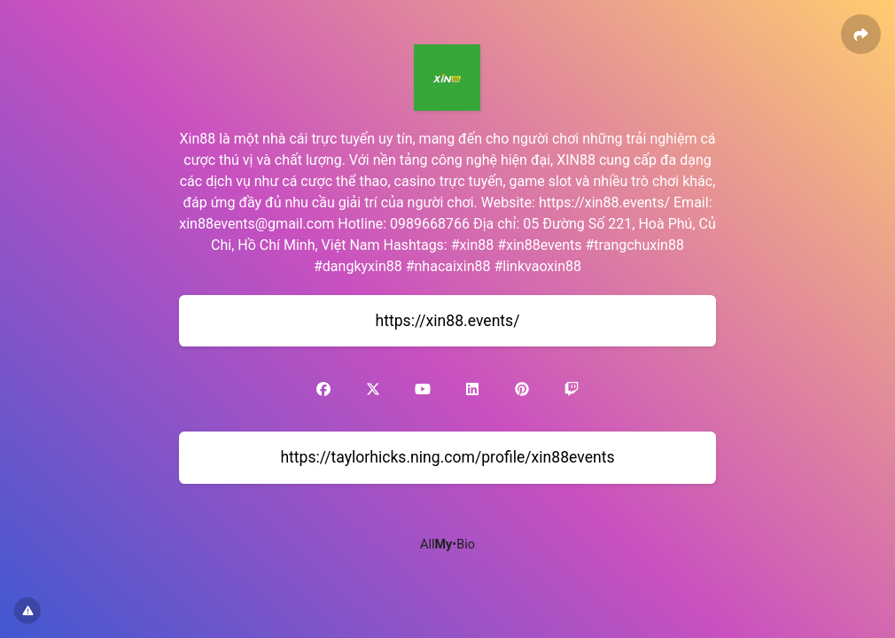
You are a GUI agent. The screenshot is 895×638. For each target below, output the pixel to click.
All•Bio (447, 544)
